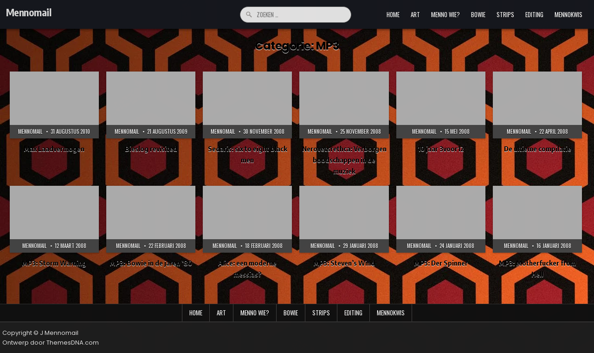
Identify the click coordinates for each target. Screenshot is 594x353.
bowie (478, 14)
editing (534, 14)
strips (505, 14)
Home (393, 14)
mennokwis (568, 14)
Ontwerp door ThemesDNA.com (50, 342)
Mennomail (29, 12)
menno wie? (445, 14)
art (415, 14)
